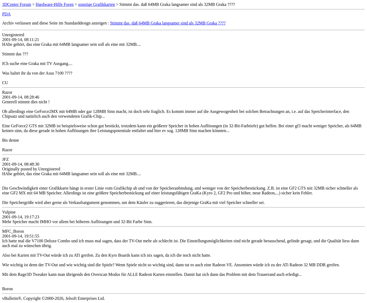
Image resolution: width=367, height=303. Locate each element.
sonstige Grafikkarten (96, 4)
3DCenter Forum (16, 4)
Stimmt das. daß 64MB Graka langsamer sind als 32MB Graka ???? (168, 23)
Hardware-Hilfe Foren (55, 4)
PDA (6, 14)
